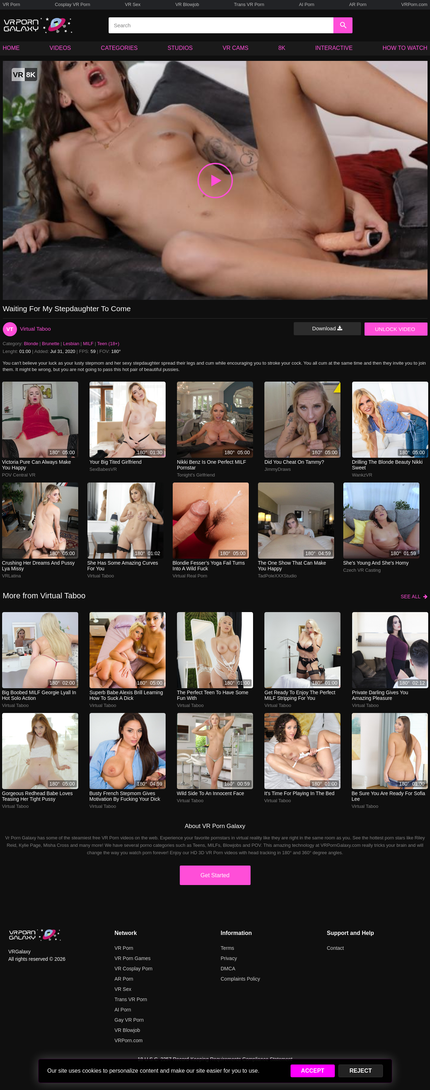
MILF (88, 343)
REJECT (360, 1071)
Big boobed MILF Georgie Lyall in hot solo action (39, 695)
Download (327, 328)
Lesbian (71, 343)
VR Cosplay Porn (134, 968)
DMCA (228, 968)
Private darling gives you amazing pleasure (380, 695)
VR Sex (133, 4)
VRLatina (11, 575)
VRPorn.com (414, 4)
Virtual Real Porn (190, 575)
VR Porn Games (133, 958)
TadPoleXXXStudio (277, 575)
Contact (335, 948)
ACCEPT (313, 1071)
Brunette (50, 343)
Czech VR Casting (362, 570)
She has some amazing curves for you (122, 565)
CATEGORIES (119, 48)
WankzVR (362, 475)
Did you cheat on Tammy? (294, 462)
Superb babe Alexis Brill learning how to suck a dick (126, 695)
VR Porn (11, 4)
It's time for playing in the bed (299, 793)
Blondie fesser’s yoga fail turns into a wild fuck (209, 565)
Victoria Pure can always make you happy (36, 464)
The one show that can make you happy (292, 565)
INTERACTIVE (334, 48)
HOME (11, 48)
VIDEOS (60, 48)
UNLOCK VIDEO (395, 329)
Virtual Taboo (35, 329)
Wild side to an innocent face (210, 793)
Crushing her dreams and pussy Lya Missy (38, 565)
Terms (227, 948)
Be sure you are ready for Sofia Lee (388, 796)
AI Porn (306, 4)
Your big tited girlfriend (116, 462)
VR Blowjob (187, 4)
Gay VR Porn (129, 1020)
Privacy (229, 958)
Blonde (31, 343)
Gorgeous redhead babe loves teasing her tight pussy (37, 796)
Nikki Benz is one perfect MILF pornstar (211, 464)
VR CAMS (235, 48)
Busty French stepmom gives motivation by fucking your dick (125, 796)
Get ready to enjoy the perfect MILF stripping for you (299, 695)
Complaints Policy (240, 979)
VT (9, 329)
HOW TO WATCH (405, 48)
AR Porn (357, 4)
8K (282, 48)
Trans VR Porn (249, 4)
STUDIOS (180, 48)
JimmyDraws (277, 469)
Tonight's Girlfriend (196, 475)
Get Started (215, 875)
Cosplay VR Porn (72, 4)
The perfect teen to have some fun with (212, 695)
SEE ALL (414, 596)
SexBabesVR (103, 469)
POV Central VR (19, 475)
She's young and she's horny (376, 563)
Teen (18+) (108, 343)
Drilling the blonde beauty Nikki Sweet (387, 464)
